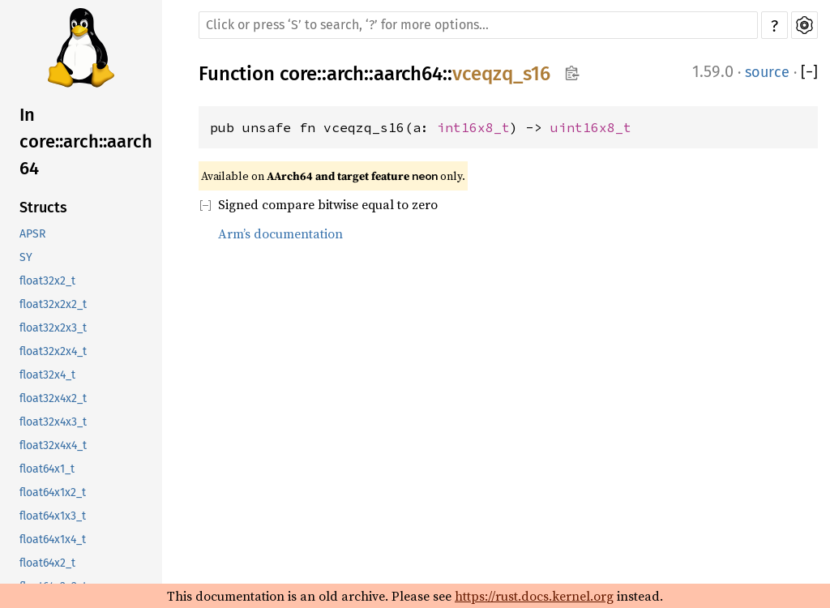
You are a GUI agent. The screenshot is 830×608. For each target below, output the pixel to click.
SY (25, 257)
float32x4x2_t (53, 398)
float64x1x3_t (52, 516)
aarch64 (408, 73)
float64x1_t (47, 469)
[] (809, 72)
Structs (43, 207)
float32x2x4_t (53, 351)
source (767, 72)
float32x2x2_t (53, 304)
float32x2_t (47, 281)
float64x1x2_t (52, 492)
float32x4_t (47, 375)
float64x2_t (47, 563)
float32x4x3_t (53, 422)
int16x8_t (473, 127)
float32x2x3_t (53, 328)
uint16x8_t (590, 127)
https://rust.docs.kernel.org (534, 596)
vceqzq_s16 (501, 73)
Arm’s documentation (280, 233)
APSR (32, 234)
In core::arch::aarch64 (85, 141)
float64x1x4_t (52, 539)
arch (345, 73)
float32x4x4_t (53, 445)
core (298, 73)
